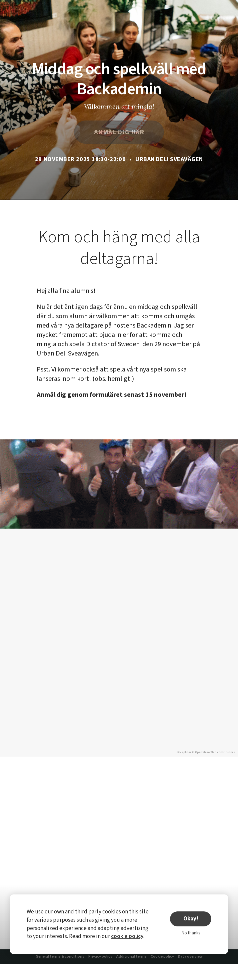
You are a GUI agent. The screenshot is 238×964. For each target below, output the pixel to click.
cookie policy (127, 936)
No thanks (191, 933)
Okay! (190, 919)
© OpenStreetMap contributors (213, 752)
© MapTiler (183, 752)
